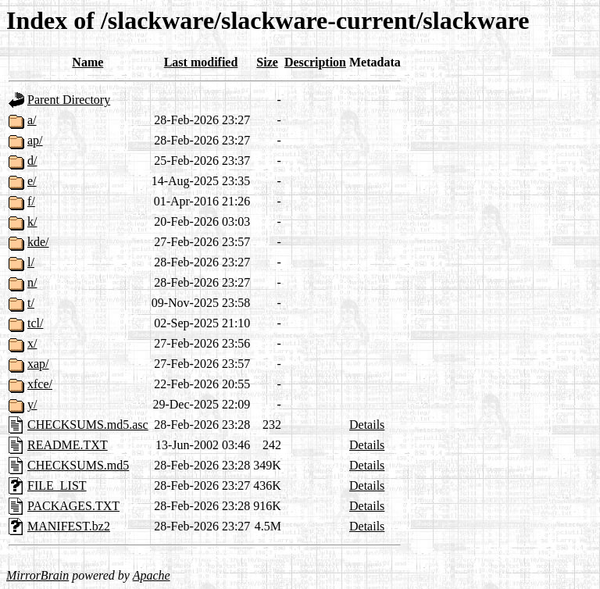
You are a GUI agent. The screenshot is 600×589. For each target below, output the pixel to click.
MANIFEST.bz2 (68, 526)
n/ (32, 282)
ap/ (35, 140)
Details (366, 424)
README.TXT (67, 445)
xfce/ (39, 384)
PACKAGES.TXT (73, 505)
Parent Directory (68, 99)
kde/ (38, 241)
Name (87, 62)
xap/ (38, 363)
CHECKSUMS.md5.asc (87, 424)
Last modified (201, 62)
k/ (32, 221)
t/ (30, 302)
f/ (31, 201)
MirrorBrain (37, 575)
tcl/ (35, 323)
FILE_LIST (57, 485)
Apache (151, 575)
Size (267, 62)
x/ (32, 343)
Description (315, 62)
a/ (32, 120)
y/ (32, 404)
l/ (30, 262)
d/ (32, 160)
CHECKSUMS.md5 (78, 465)
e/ (32, 180)
